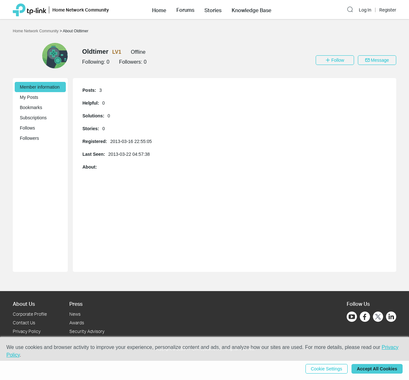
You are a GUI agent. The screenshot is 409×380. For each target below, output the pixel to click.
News (75, 314)
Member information (40, 87)
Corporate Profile (30, 314)
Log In (365, 10)
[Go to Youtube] (352, 317)
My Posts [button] (29, 97)
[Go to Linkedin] (391, 317)
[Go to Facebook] (365, 317)
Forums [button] (185, 9)
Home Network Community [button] (80, 9)
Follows (27, 128)
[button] (159, 9)
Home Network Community (36, 31)
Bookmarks (31, 107)
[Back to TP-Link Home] (29, 9)
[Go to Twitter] (378, 317)
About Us (24, 303)
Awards (76, 322)
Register (387, 10)
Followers (29, 138)
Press (75, 303)
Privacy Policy (27, 331)
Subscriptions (33, 117)
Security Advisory (86, 331)
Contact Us (24, 322)
